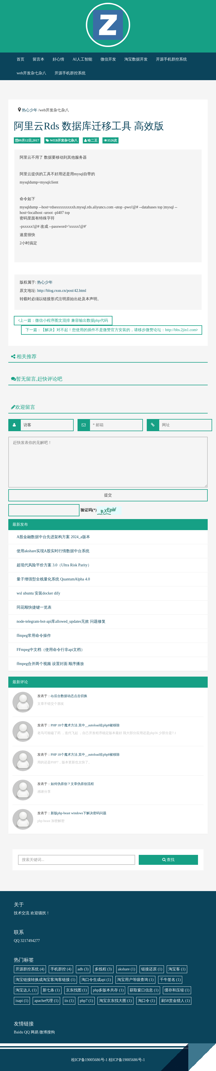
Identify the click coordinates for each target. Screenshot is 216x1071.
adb (83, 969)
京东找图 (76, 990)
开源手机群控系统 (171, 59)
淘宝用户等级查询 (135, 980)
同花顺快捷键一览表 (34, 607)
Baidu (18, 1032)
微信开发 (108, 59)
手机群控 (60, 969)
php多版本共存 (108, 990)
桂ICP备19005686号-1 (89, 1060)
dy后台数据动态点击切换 (69, 696)
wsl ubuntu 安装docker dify (38, 593)
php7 (86, 1001)
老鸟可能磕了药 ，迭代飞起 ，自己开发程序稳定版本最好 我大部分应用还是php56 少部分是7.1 (106, 733)
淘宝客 (177, 969)
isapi (22, 1001)
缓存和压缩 (176, 990)
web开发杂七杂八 (31, 73)
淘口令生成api (96, 980)
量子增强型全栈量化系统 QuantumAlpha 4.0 (53, 579)
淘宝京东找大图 (115, 1001)
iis (69, 1001)
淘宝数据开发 (136, 59)
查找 (168, 860)
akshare (126, 969)
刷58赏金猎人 (175, 1001)
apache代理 (46, 1001)
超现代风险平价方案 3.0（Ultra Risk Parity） (54, 565)
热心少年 (29, 110)
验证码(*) (89, 510)
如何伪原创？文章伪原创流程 (72, 784)
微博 (43, 1032)
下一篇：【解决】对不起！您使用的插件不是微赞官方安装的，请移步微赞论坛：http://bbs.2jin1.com (111, 330)
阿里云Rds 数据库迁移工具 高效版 (89, 126)
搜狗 (51, 1032)
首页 (20, 59)
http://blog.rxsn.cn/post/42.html (61, 291)
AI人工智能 (82, 59)
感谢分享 (44, 792)
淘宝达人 (26, 990)
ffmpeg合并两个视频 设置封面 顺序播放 (50, 664)
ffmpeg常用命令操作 (34, 635)
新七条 (51, 990)
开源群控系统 (30, 969)
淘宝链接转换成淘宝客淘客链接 (45, 980)
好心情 (58, 59)
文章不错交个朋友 (50, 704)
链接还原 (151, 969)
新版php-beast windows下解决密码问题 (78, 813)
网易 (34, 1032)
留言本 (38, 59)
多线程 (103, 969)
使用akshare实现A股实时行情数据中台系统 (53, 551)
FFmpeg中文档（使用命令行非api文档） (51, 650)
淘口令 (146, 1001)
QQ (27, 1032)
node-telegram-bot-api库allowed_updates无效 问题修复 (61, 621)
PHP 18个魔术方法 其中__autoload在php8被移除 (85, 725)
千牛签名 (170, 980)
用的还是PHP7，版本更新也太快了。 (64, 762)
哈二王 (92, 140)
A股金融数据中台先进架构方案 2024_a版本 (53, 537)
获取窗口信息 (144, 990)
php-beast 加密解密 (51, 821)
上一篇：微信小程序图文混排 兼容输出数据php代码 (63, 320)
